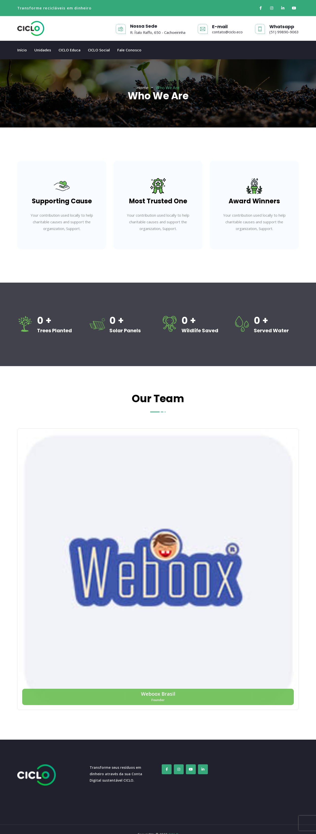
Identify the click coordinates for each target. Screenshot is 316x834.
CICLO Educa (69, 49)
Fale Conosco (129, 49)
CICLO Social (99, 49)
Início (22, 49)
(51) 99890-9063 (284, 31)
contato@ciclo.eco (227, 31)
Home (142, 87)
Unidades (42, 49)
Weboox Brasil (158, 693)
